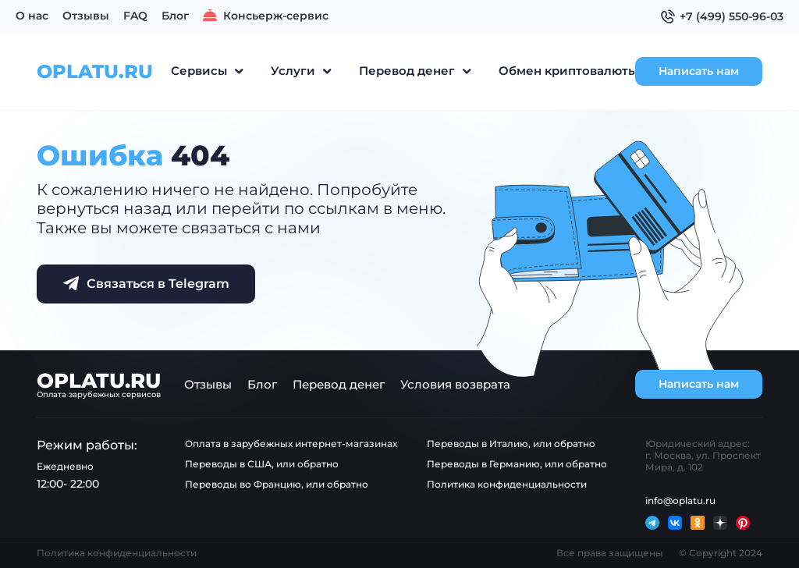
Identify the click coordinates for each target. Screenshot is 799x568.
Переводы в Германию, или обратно (517, 464)
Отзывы (85, 16)
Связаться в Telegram (146, 283)
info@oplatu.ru (680, 500)
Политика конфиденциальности (507, 484)
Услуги (293, 70)
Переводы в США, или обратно (262, 464)
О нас (32, 16)
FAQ (135, 16)
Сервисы (199, 70)
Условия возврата (455, 384)
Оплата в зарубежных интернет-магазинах (291, 443)
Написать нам (697, 71)
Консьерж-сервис (265, 16)
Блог (175, 16)
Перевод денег (407, 70)
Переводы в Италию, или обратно (511, 443)
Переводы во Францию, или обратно (276, 484)
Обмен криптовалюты (568, 70)
